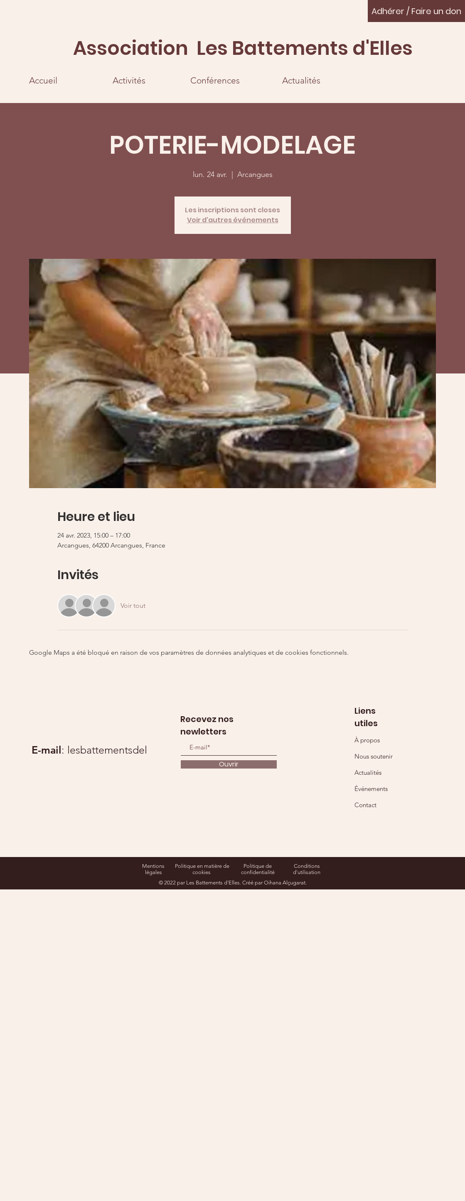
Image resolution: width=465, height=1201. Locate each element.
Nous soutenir (373, 756)
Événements (371, 789)
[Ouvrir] (229, 764)
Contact (365, 805)
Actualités (367, 772)
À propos (367, 740)
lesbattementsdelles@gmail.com (142, 750)
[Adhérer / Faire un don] (416, 11)
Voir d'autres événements (232, 220)
